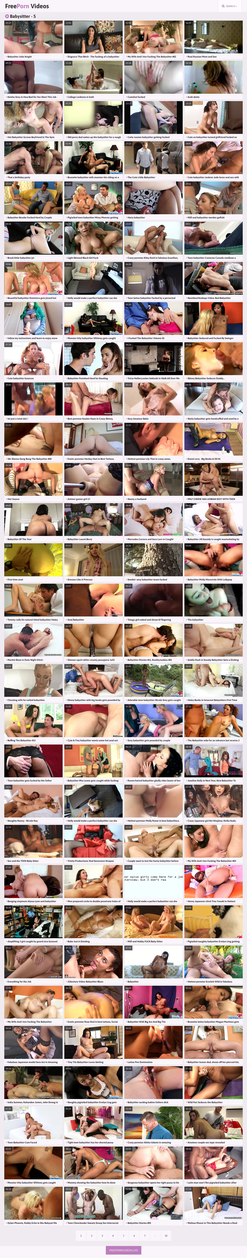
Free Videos (27, 6)
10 (166, 1235)
